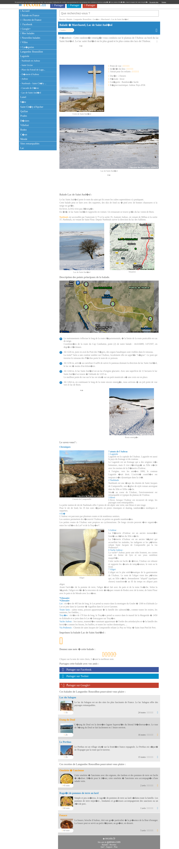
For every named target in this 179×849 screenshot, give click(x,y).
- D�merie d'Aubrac (29, 74)
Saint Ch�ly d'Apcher (31, 106)
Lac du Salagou (67, 696)
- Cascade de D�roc (29, 88)
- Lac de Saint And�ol (30, 92)
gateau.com (113, 840)
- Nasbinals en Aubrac (30, 61)
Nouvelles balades (30, 37)
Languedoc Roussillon (31, 51)
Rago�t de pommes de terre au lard (79, 791)
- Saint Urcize (26, 65)
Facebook (26, 24)
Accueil (25, 11)
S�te (23, 102)
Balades (105, 843)
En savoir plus (153, 2)
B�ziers (24, 120)
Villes (24, 42)
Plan (115, 846)
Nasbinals (63, 215)
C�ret (23, 134)
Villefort (24, 125)
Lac (22, 148)
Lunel (23, 97)
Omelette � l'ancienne (71, 769)
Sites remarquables (29, 143)
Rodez (23, 129)
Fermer (164, 2)
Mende (23, 139)
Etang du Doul (67, 718)
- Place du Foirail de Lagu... (32, 69)
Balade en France (29, 15)
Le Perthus (65, 740)
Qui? (102, 846)
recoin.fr (110, 837)
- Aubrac (24, 79)
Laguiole (24, 56)
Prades (23, 115)
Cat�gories (27, 47)
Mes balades (27, 33)
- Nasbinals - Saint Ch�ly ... (33, 83)
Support (109, 846)
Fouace (63, 814)
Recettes (113, 843)
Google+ (25, 28)
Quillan (24, 111)
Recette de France (30, 19)
